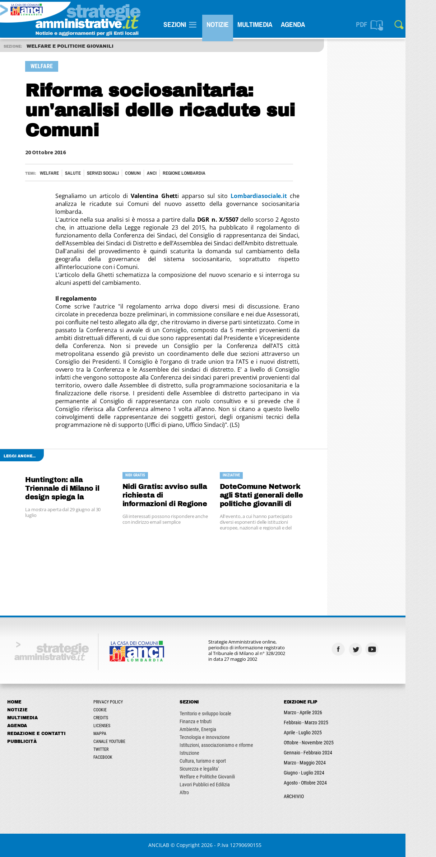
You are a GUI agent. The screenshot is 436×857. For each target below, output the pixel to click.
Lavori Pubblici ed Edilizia (218, 784)
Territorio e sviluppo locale (219, 713)
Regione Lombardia (197, 173)
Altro (197, 792)
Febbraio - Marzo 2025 (319, 722)
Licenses (115, 726)
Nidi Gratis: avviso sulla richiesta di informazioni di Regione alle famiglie (178, 495)
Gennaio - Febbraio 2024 (321, 752)
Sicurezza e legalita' (212, 769)
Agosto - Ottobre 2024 (318, 783)
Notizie (231, 24)
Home (27, 702)
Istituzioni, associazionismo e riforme (229, 745)
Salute (86, 173)
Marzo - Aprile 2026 (316, 712)
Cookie (113, 710)
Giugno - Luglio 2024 (317, 773)
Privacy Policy (121, 702)
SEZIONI (188, 24)
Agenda (306, 24)
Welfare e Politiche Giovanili (220, 777)
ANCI (165, 173)
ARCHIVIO (307, 796)
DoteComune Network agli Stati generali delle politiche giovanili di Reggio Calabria (274, 495)
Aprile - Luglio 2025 (316, 732)
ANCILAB (172, 845)
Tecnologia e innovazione (218, 737)
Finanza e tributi (209, 721)
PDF (375, 24)
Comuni (146, 173)
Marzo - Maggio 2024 (318, 763)
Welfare (62, 173)
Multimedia (268, 24)
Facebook (116, 757)
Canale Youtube (123, 741)
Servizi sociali (116, 173)
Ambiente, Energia (211, 729)
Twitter (114, 749)
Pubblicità (35, 741)
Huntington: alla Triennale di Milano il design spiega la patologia (75, 489)
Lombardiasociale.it (272, 196)
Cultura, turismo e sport (216, 761)
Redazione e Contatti (49, 733)
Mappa (113, 733)
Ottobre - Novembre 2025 (322, 742)
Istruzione (203, 753)
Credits (114, 718)
